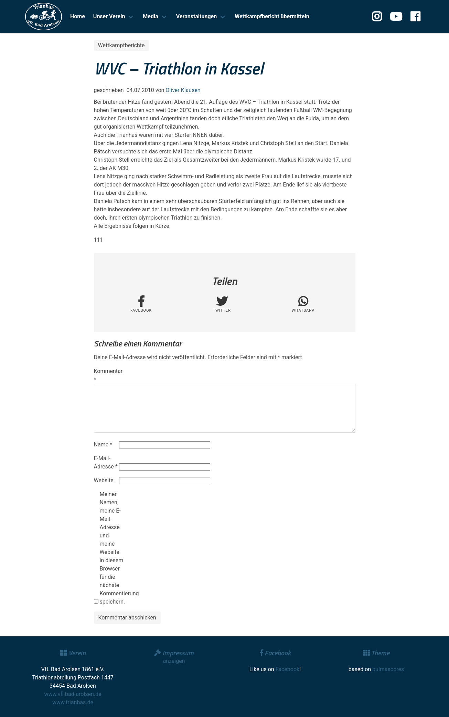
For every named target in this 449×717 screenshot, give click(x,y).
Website (104, 480)
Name (103, 444)
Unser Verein (109, 16)
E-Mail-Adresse (106, 462)
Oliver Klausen (182, 90)
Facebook (287, 669)
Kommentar (106, 375)
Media (150, 16)
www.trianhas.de (72, 702)
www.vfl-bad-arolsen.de (72, 694)
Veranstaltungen (196, 16)
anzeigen (174, 661)
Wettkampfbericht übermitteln (272, 16)
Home (77, 16)
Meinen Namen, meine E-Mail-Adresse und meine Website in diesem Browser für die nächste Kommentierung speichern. (111, 548)
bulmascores (388, 669)
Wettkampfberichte (121, 45)
